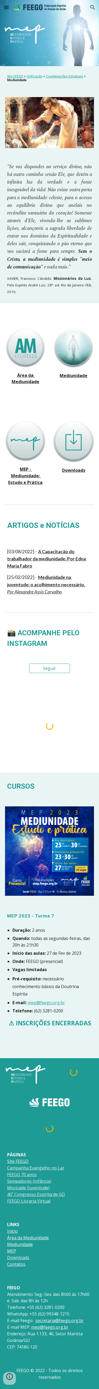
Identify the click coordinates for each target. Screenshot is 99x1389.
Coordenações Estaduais (64, 76)
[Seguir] (49, 668)
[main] (49, 78)
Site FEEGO (15, 76)
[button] (6, 7)
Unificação (35, 76)
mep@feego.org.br (46, 1003)
